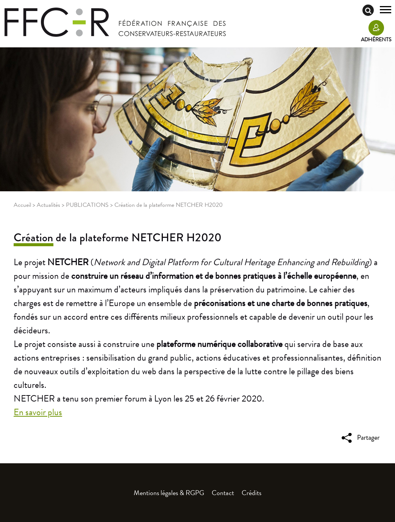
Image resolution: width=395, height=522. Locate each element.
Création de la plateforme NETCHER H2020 (118, 237)
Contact (223, 493)
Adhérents (376, 40)
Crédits (251, 493)
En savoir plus (38, 412)
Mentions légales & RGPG (169, 493)
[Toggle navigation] (385, 10)
